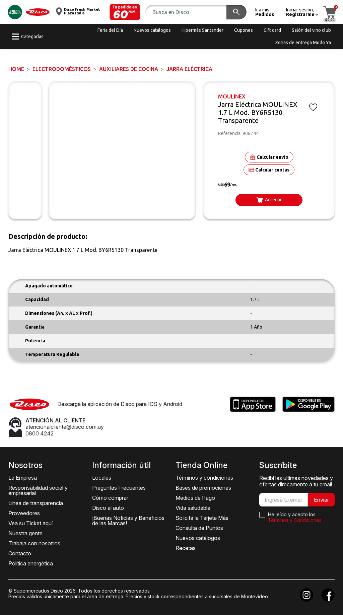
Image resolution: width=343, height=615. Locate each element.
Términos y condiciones (204, 477)
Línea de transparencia (35, 503)
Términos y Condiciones (295, 520)
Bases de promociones (203, 487)
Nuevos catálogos (198, 538)
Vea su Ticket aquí (30, 523)
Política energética (30, 563)
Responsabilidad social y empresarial (38, 490)
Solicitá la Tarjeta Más (202, 518)
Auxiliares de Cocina (128, 69)
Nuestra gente (25, 533)
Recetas (186, 548)
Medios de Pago (195, 497)
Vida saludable (193, 507)
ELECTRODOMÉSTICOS (61, 69)
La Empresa (22, 477)
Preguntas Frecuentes (119, 487)
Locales (101, 477)
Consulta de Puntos (199, 528)
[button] (125, 12)
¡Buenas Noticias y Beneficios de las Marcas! (128, 520)
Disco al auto (108, 507)
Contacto (19, 553)
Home (16, 69)
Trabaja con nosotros (34, 543)
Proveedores (24, 513)
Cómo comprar (110, 497)
